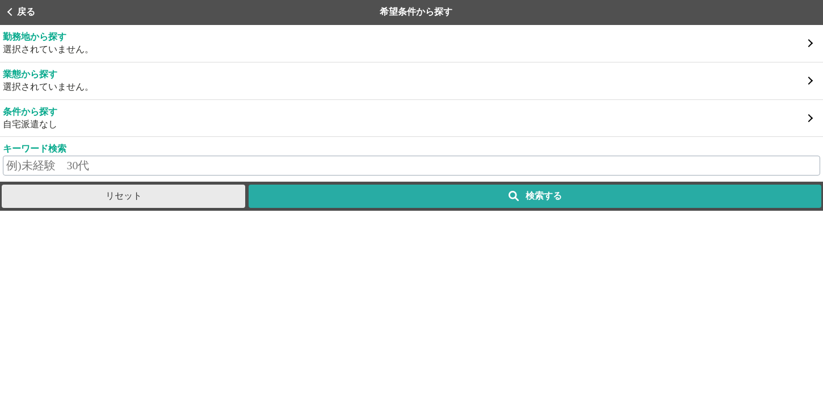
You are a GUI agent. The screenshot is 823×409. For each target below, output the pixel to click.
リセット (124, 196)
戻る (26, 11)
